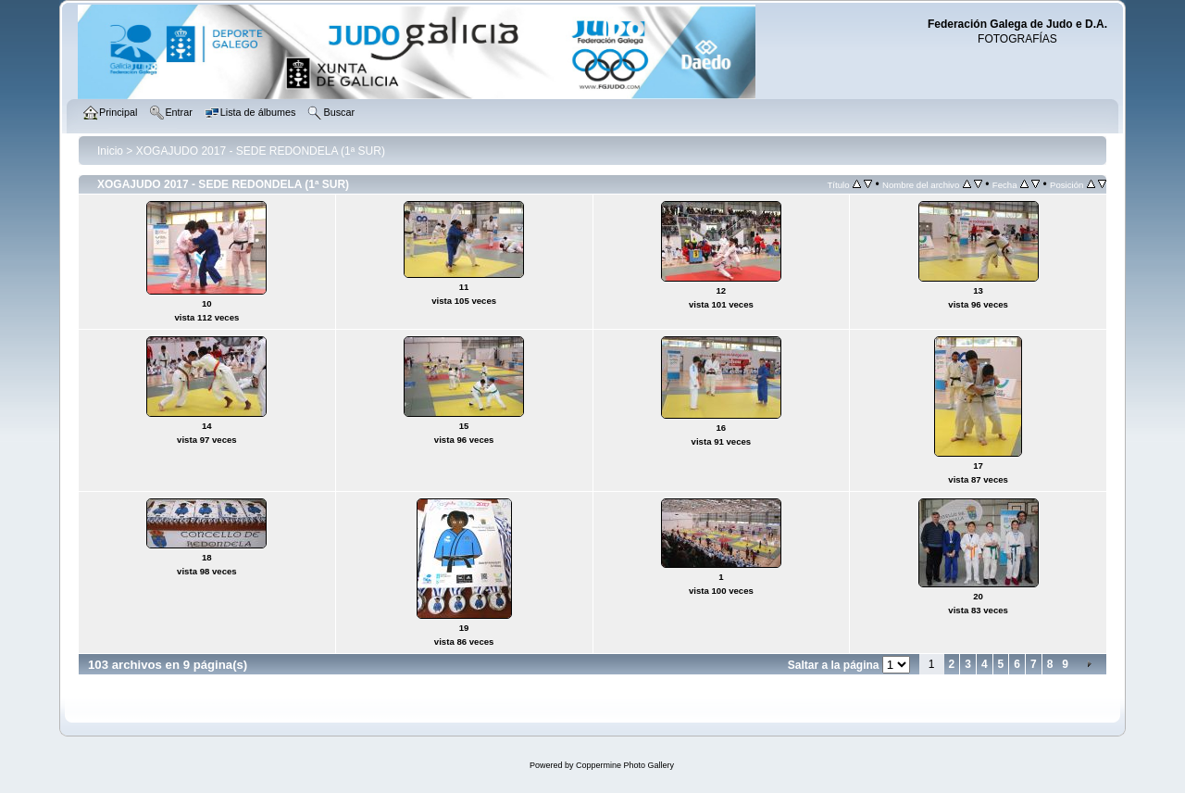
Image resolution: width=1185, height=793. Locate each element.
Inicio (110, 151)
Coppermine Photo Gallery (625, 765)
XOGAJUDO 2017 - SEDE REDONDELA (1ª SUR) (260, 151)
